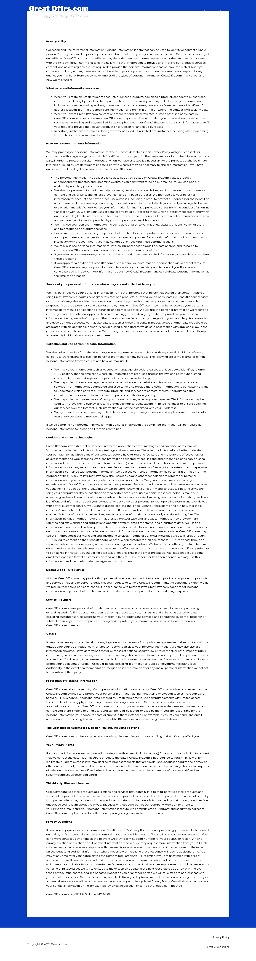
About (222, 8)
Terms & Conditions (216, 946)
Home (208, 8)
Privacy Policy (220, 937)
